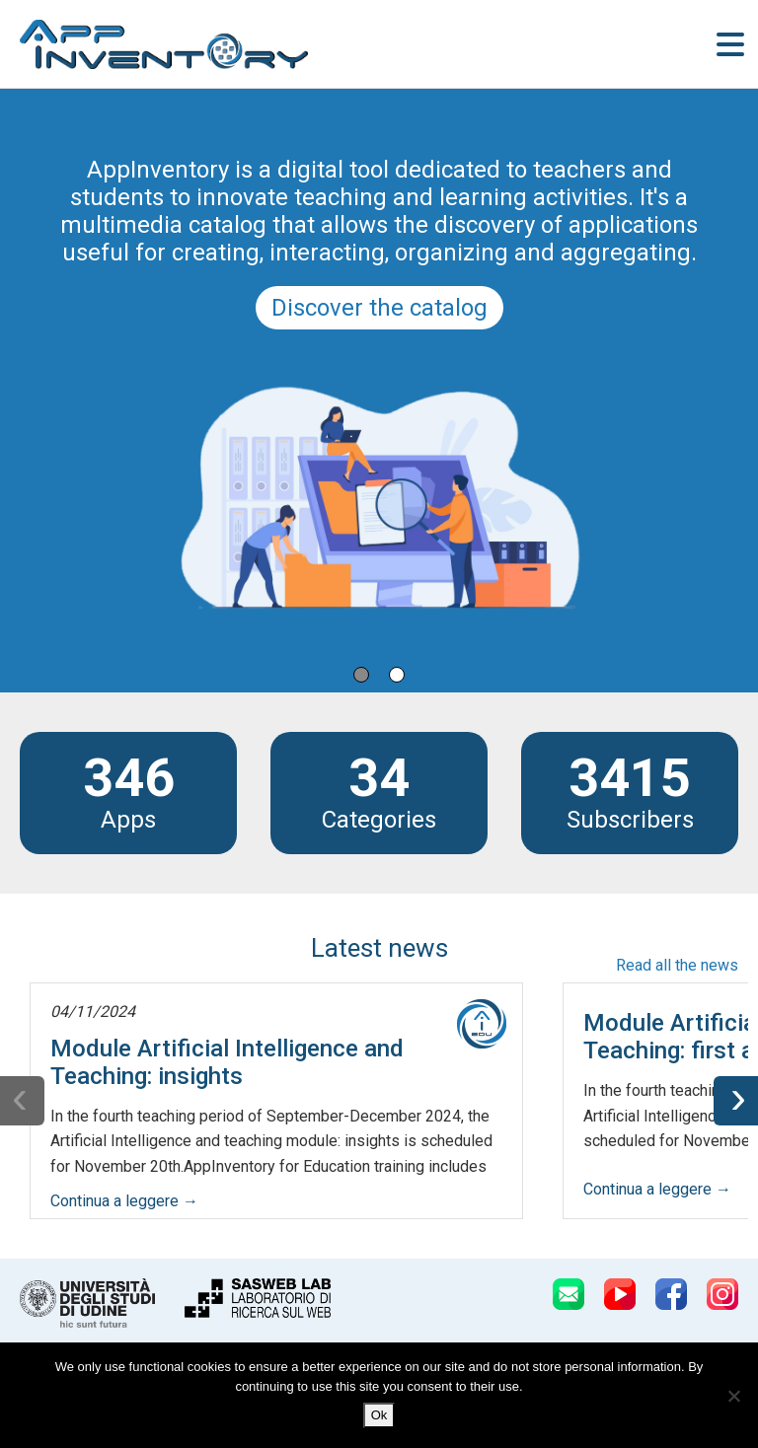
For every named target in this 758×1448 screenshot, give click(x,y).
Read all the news (677, 965)
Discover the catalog (379, 308)
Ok (379, 1415)
